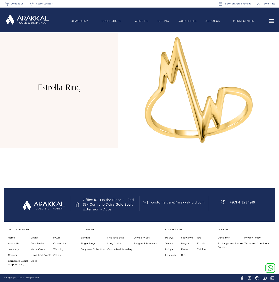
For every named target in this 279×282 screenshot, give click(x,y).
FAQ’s (56, 238)
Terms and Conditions (256, 243)
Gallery (57, 255)
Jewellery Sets (142, 238)
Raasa (184, 249)
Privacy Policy (252, 238)
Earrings (85, 238)
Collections (111, 21)
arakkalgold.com (30, 278)
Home (11, 238)
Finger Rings (88, 243)
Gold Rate (269, 4)
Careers (12, 255)
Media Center (243, 21)
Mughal (185, 243)
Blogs (34, 261)
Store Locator (44, 4)
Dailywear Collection (92, 249)
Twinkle (201, 249)
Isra (199, 238)
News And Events (41, 255)
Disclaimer (224, 238)
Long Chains (114, 243)
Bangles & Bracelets (145, 243)
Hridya (169, 249)
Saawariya (187, 238)
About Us (212, 21)
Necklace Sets (115, 238)
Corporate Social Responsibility (18, 263)
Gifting (163, 21)
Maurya (169, 238)
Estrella (201, 243)
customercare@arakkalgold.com (178, 202)
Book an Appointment (238, 4)
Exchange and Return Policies (230, 245)
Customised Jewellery (120, 249)
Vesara (169, 243)
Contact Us (16, 4)
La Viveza (171, 255)
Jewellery (79, 21)
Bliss (183, 255)
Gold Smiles (187, 21)
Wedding (142, 21)
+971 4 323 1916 (242, 202)
